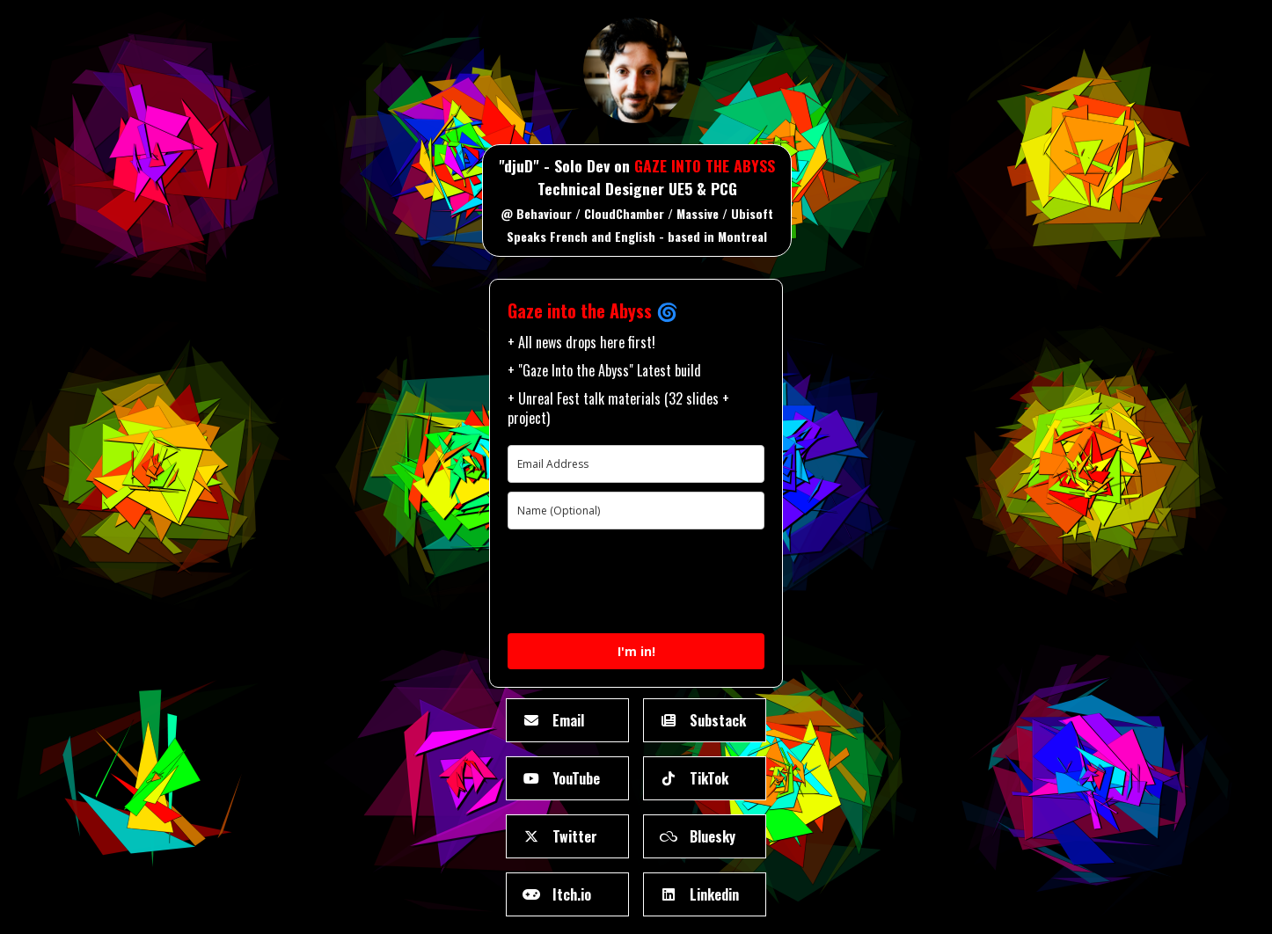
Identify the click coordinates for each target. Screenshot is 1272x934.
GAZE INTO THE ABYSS (704, 165)
